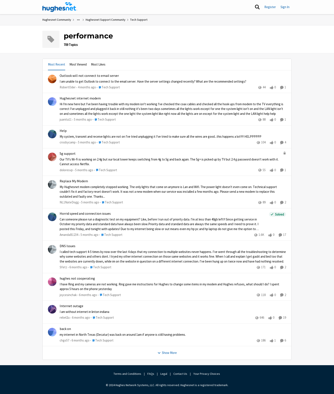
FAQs (150, 374)
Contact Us (180, 374)
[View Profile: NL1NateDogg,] (52, 184)
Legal (163, 374)
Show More (167, 353)
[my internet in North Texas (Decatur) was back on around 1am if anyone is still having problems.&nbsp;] (173, 334)
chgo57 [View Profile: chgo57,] (64, 340)
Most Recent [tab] (56, 64)
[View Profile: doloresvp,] (52, 157)
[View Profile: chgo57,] (52, 332)
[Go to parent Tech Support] (108, 87)
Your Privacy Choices (207, 374)
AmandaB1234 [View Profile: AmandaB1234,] (69, 235)
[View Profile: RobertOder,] (52, 79)
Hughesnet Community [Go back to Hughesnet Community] (56, 20)
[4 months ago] (86, 87)
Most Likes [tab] (98, 64)
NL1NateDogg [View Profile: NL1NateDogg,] (69, 202)
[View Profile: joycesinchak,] (52, 281)
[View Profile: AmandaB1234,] (52, 217)
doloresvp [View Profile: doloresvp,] (66, 170)
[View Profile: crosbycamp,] (52, 134)
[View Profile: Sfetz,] (52, 249)
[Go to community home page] (59, 7)
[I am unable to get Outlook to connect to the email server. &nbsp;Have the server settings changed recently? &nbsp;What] (173, 81)
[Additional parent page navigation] (78, 20)
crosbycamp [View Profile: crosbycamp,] (68, 142)
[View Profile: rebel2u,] (52, 309)
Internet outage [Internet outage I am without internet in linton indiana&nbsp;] (71, 306)
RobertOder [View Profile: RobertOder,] (68, 87)
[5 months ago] (82, 119)
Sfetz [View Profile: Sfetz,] (63, 267)
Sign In (285, 7)
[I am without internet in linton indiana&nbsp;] (173, 311)
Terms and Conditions (127, 374)
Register (270, 7)
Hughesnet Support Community (105, 20)
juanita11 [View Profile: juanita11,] (66, 120)
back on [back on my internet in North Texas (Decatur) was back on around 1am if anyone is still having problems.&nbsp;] (65, 329)
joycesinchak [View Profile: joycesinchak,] (68, 295)
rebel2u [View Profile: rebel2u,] (65, 317)
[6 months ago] (77, 267)
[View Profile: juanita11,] (52, 101)
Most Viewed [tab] (78, 64)
